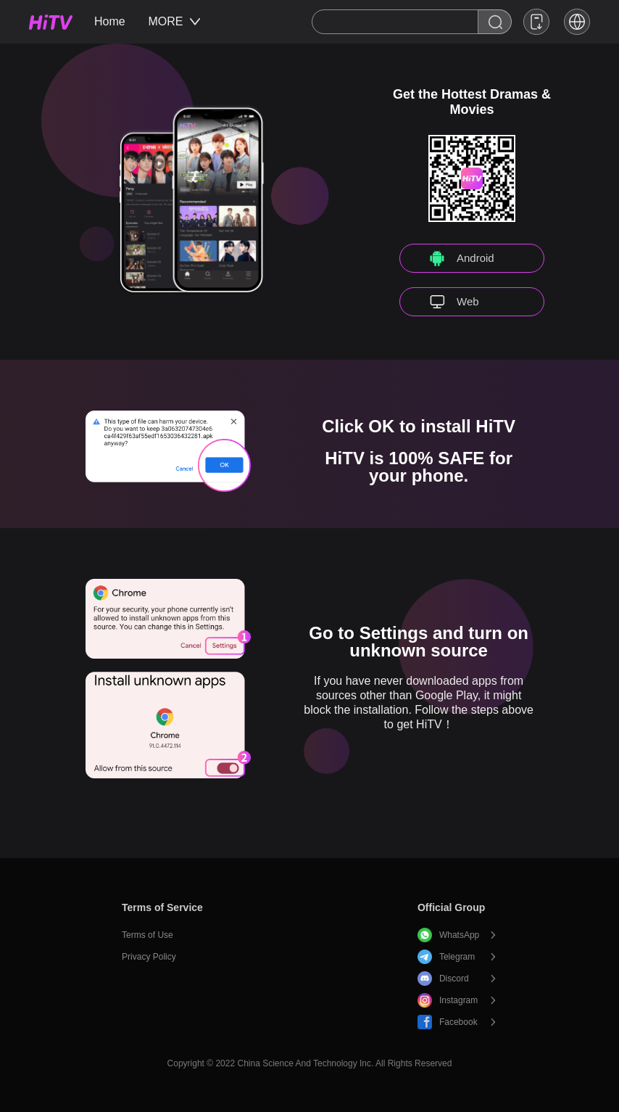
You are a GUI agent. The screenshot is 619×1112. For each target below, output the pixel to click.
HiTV (50, 22)
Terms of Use (147, 935)
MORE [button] (174, 21)
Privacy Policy (149, 957)
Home (109, 21)
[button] (577, 22)
